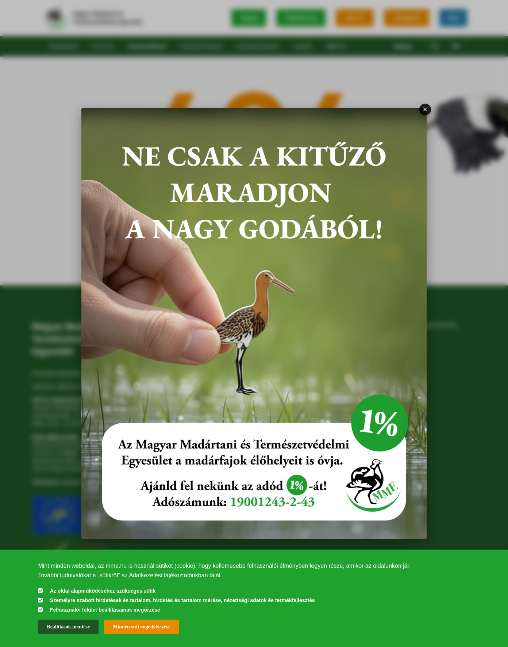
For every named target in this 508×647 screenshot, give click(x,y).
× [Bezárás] (425, 109)
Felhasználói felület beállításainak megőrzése (105, 610)
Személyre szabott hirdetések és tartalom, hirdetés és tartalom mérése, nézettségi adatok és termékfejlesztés (182, 600)
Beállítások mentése (68, 626)
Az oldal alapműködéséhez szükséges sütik (102, 591)
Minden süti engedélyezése (141, 626)
